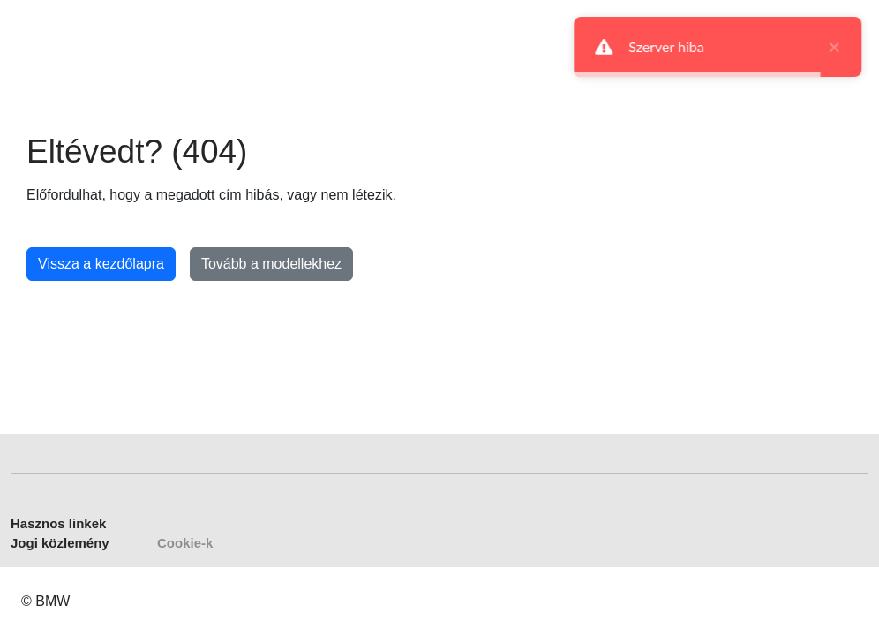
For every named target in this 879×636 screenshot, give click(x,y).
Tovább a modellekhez (271, 263)
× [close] (832, 46)
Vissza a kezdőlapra (101, 263)
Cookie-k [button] (185, 542)
